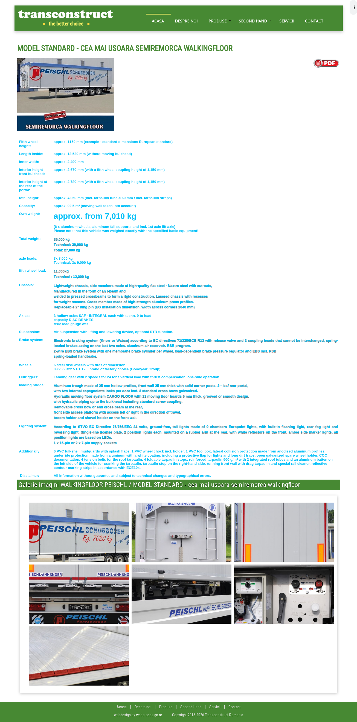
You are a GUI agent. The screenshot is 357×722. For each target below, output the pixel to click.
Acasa (158, 21)
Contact (314, 21)
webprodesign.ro (149, 715)
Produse (217, 21)
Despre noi (186, 21)
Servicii (286, 21)
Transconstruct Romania (224, 715)
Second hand (253, 21)
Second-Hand (190, 707)
